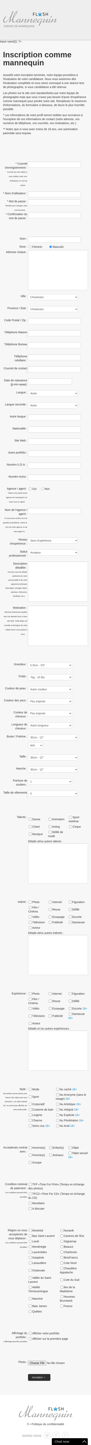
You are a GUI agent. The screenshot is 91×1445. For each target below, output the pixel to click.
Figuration (78, 902)
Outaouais (38, 1270)
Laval (35, 1241)
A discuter (38, 1208)
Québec (37, 1311)
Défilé (75, 909)
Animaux (58, 1155)
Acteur (36, 927)
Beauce (68, 1246)
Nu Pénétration (72, 1120)
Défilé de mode (55, 834)
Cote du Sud (71, 1279)
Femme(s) (38, 1155)
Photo (36, 902)
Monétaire (38, 1203)
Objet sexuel (78, 1155)
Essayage (58, 916)
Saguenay (70, 1241)
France (68, 1306)
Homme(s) (38, 1147)
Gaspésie (38, 1257)
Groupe (37, 1162)
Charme (37, 1120)
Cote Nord (70, 1263)
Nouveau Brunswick (67, 1298)
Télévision (38, 922)
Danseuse (78, 922)
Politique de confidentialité (48, 1424)
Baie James (39, 1306)
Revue (56, 909)
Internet (57, 902)
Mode (35, 1089)
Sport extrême (74, 819)
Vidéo (35, 916)
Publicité (57, 922)
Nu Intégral (69, 1109)
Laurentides (39, 1252)
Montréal (37, 1230)
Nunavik (69, 1230)
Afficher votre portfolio (45, 1333)
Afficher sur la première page (50, 1338)
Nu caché (68, 1089)
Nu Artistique (70, 1104)
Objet (75, 1147)
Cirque (77, 826)
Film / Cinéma (33, 909)
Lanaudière (39, 1263)
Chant (36, 826)
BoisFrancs (71, 1257)
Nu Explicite (70, 1115)
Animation (58, 819)
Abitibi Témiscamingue (38, 1289)
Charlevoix (70, 1252)
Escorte (77, 916)
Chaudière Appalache (68, 1270)
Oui (34, 488)
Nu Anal (67, 1125)
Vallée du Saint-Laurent (40, 1279)
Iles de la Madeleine (67, 1289)
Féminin (37, 246)
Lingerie (37, 1115)
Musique (37, 834)
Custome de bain (42, 1109)
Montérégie (39, 1246)
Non (47, 488)
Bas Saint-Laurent (43, 1235)
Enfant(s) (58, 1147)
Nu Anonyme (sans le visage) (71, 1096)
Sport (35, 1096)
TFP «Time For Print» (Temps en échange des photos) (56, 1186)
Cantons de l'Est (74, 1235)
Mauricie (37, 1298)
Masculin (58, 246)
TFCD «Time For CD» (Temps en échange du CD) (56, 1195)
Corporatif (38, 1104)
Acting (56, 826)
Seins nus (41, 1125)
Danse (36, 819)
